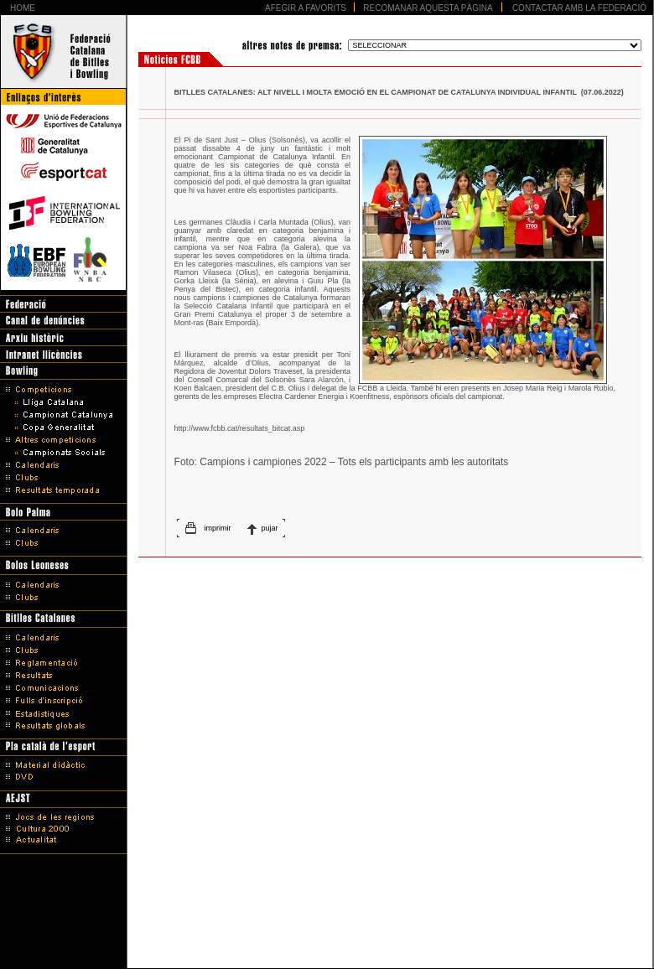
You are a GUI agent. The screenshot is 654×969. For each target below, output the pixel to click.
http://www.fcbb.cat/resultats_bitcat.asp (239, 428)
